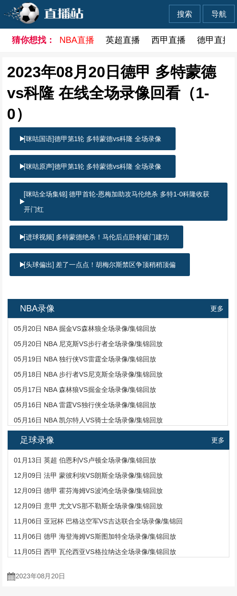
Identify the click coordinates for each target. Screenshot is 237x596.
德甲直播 (214, 40)
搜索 (184, 14)
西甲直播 (168, 40)
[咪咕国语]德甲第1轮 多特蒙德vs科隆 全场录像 (92, 139)
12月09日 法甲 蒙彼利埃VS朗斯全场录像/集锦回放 (88, 475)
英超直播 (123, 40)
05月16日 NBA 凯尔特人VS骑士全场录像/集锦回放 (88, 420)
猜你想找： (30, 40)
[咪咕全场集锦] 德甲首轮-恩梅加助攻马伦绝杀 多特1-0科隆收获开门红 (116, 201)
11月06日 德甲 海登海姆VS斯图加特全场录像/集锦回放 (95, 536)
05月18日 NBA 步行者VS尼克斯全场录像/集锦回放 (88, 374)
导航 (219, 14)
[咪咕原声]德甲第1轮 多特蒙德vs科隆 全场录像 (92, 166)
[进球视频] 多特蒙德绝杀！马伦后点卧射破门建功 (96, 237)
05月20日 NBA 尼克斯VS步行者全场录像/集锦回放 (88, 344)
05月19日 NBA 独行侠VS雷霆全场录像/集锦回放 (85, 359)
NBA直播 (76, 40)
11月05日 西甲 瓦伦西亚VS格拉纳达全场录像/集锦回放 (95, 551)
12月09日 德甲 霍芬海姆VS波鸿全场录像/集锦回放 (88, 490)
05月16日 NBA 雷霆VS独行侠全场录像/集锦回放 (85, 405)
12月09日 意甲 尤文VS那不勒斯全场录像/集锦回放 (88, 506)
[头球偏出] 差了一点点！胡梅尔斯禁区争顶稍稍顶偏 (100, 264)
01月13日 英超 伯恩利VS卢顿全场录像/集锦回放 (85, 460)
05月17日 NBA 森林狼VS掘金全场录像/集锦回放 (85, 389)
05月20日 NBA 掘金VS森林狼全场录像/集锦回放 (85, 328)
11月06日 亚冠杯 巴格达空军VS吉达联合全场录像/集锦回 (98, 521)
